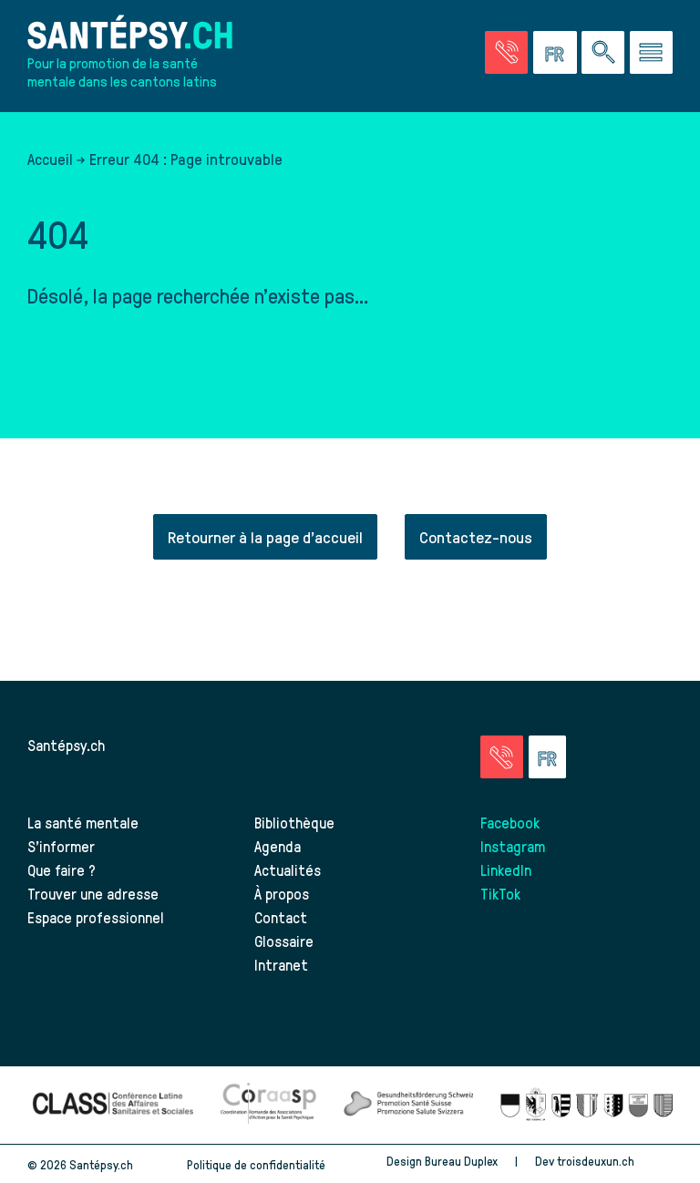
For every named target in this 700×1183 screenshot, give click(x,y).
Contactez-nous (475, 536)
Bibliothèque (294, 822)
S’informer (61, 846)
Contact (280, 917)
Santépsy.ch (66, 745)
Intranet (281, 964)
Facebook (510, 822)
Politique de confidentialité (256, 1164)
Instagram (512, 846)
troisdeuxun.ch (615, 1160)
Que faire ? (61, 869)
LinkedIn (505, 869)
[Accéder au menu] (651, 52)
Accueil (50, 159)
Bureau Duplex (461, 1160)
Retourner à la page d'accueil (265, 536)
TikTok (500, 893)
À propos (281, 893)
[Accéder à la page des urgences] (506, 52)
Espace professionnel (95, 917)
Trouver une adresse (93, 893)
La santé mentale (83, 822)
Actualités (287, 869)
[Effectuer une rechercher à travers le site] (603, 52)
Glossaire (284, 941)
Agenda (277, 846)
